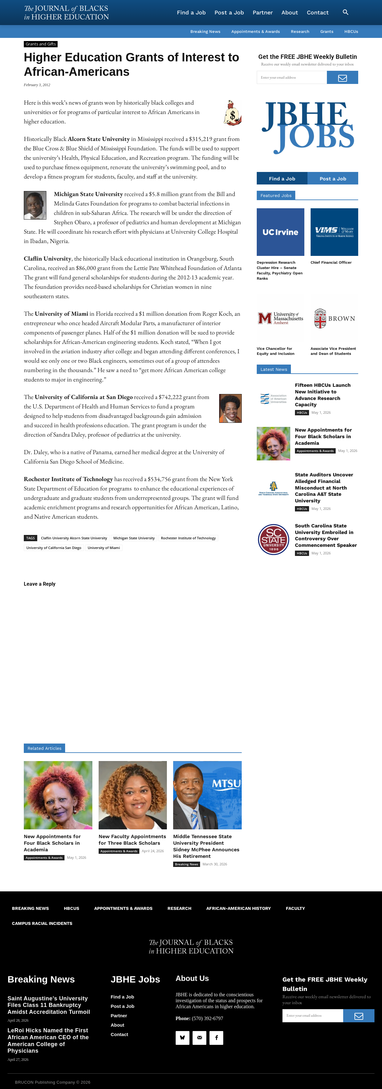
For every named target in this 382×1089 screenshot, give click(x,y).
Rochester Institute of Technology (188, 538)
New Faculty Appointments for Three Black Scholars (132, 839)
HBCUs (302, 413)
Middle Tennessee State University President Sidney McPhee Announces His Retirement (206, 846)
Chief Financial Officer (331, 263)
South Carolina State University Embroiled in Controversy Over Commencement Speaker (326, 535)
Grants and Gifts (41, 44)
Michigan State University (134, 538)
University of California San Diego (53, 547)
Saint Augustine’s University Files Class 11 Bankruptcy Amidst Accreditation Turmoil (49, 1003)
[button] (345, 12)
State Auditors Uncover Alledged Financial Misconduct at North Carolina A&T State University (324, 488)
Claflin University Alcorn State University (74, 538)
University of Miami (104, 547)
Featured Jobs (276, 195)
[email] (292, 77)
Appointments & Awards (44, 857)
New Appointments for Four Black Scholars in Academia (52, 843)
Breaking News (186, 864)
